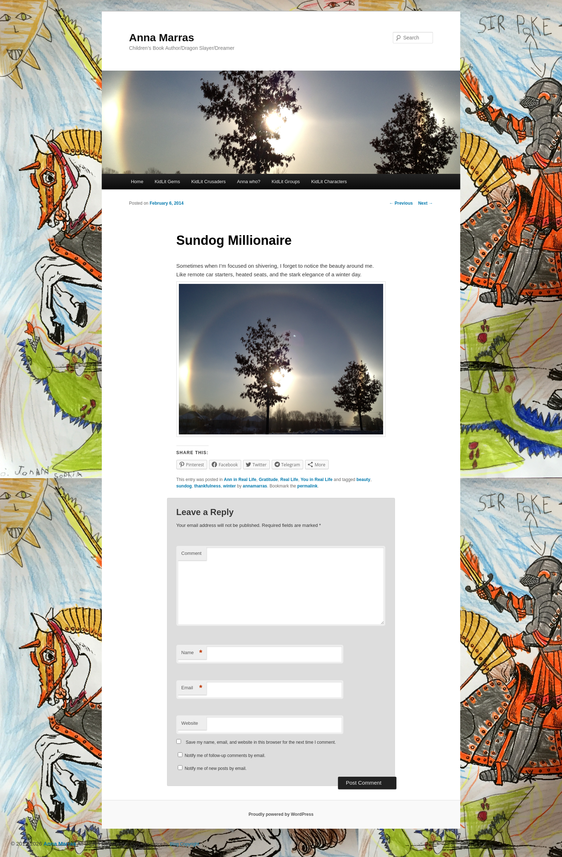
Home (137, 181)
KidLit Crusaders (208, 181)
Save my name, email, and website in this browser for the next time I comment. (261, 742)
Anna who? (248, 181)
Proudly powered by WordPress (280, 814)
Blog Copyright (184, 844)
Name (192, 653)
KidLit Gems (167, 181)
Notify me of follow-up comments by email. (225, 755)
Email (192, 688)
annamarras (255, 486)
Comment (191, 553)
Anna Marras (161, 37)
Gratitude (268, 479)
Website (189, 723)
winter (229, 486)
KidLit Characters (329, 181)
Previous (401, 203)
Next (425, 203)
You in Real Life (317, 479)
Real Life (289, 479)
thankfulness (207, 486)
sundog (184, 486)
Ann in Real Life (240, 479)
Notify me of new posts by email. (216, 768)
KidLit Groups (286, 181)
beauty (364, 479)
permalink (307, 486)
